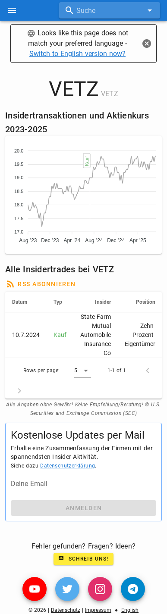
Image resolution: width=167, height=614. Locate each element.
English (130, 610)
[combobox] (109, 10)
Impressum (98, 610)
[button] (82, 370)
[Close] (147, 43)
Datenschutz (65, 610)
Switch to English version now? (77, 54)
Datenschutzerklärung (67, 466)
